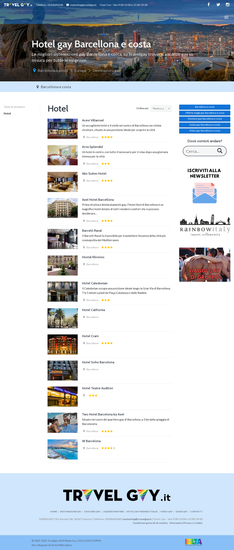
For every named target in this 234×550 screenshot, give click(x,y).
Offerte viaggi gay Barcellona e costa (204, 112)
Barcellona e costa (53, 70)
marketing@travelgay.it (137, 519)
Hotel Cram (90, 336)
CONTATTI (196, 511)
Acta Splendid (92, 147)
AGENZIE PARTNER (113, 511)
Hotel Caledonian (94, 283)
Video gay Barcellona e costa (204, 130)
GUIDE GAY (181, 511)
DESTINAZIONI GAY (70, 511)
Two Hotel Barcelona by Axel (103, 414)
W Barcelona (91, 441)
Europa (80, 70)
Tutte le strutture (14, 106)
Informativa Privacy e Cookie (185, 522)
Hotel (7, 113)
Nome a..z (158, 108)
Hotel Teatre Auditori (97, 388)
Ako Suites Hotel (94, 174)
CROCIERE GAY (92, 511)
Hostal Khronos (93, 257)
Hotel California (93, 310)
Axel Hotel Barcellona (98, 200)
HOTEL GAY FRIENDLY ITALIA (142, 511)
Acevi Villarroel (93, 120)
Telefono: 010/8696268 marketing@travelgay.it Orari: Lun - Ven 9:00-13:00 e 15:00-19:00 (76, 5)
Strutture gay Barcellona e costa (205, 118)
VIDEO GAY (167, 511)
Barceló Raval (92, 231)
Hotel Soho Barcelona (98, 362)
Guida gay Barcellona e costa (204, 124)
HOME (53, 511)
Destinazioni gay (106, 70)
